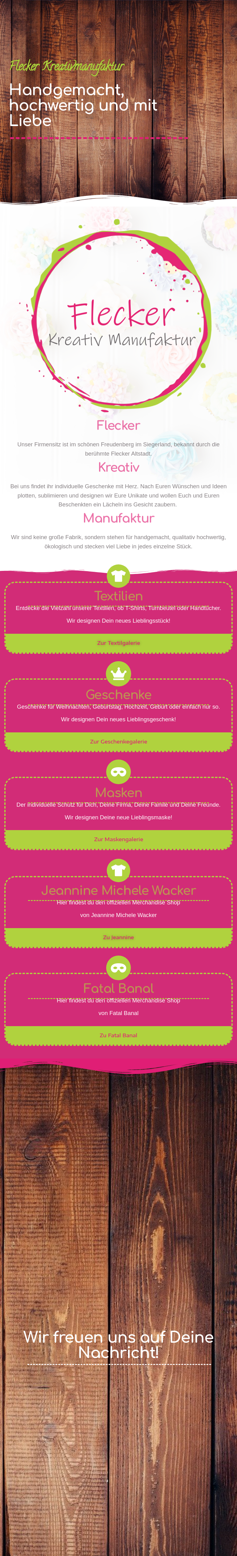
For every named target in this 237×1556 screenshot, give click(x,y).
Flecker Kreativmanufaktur (66, 67)
